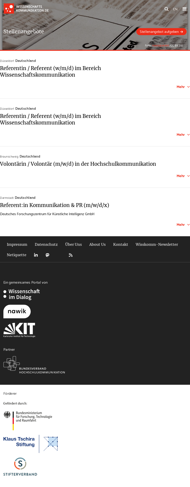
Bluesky (59, 255)
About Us (97, 244)
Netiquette (16, 255)
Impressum (17, 244)
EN (175, 9)
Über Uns (73, 244)
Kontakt (120, 244)
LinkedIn (35, 255)
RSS (70, 255)
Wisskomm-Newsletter (157, 244)
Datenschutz (46, 244)
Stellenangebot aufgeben (159, 31)
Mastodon (47, 255)
